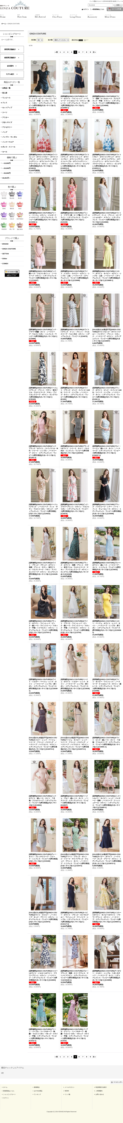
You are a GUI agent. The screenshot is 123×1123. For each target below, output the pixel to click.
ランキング (37, 1094)
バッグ (4, 132)
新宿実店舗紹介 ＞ (12, 49)
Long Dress (78, 16)
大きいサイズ (7, 122)
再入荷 (4, 93)
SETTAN (5, 254)
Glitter (4, 259)
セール (4, 152)
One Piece (61, 16)
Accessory (96, 16)
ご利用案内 (99, 1091)
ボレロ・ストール (8, 147)
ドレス (4, 103)
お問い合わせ (100, 1094)
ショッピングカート (9, 1094)
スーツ (4, 112)
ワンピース (6, 98)
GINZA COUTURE (9, 249)
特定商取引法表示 (101, 1087)
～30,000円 (6, 173)
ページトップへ (117, 1082)
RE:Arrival (43, 16)
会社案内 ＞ (12, 66)
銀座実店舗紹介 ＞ (12, 58)
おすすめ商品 (38, 1091)
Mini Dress (113, 16)
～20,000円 (6, 168)
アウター (5, 117)
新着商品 (37, 1087)
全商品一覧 (6, 88)
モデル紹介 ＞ (12, 74)
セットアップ (7, 107)
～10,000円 (6, 163)
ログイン (86, 9)
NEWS (67, 1091)
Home (8, 16)
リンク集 (67, 1094)
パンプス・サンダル (9, 137)
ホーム (5, 1087)
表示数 (33, 40)
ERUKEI (5, 244)
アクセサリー (7, 127)
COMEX (5, 264)
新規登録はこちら (98, 9)
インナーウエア (8, 142)
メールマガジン (69, 1087)
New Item (26, 16)
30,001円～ (6, 178)
